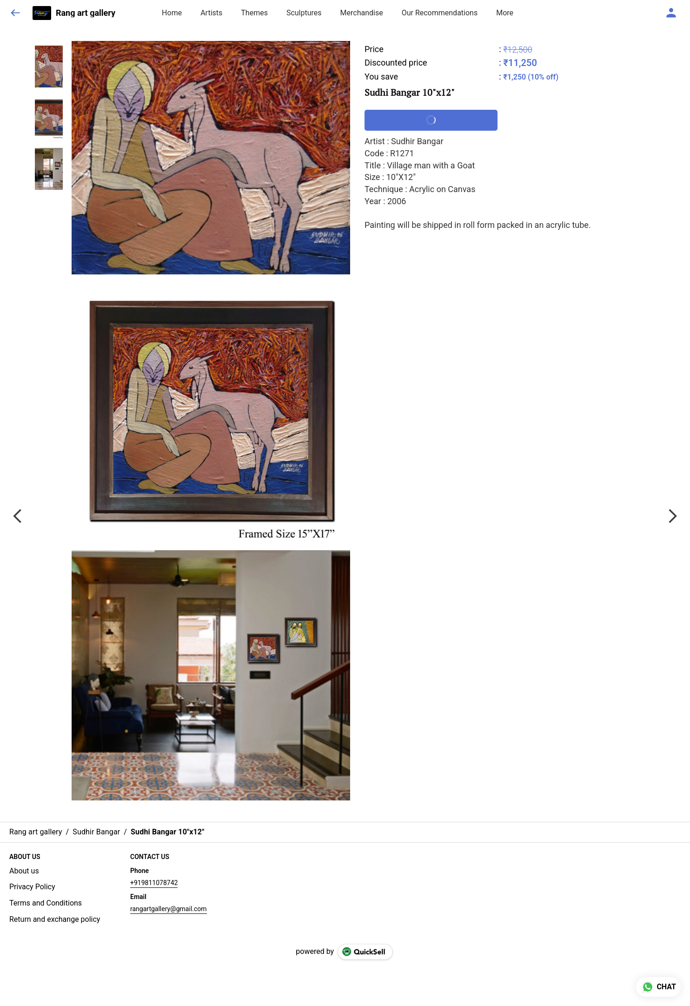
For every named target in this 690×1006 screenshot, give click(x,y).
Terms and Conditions (45, 903)
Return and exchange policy (54, 919)
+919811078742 (154, 882)
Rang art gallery (85, 13)
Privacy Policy (32, 886)
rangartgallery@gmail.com (168, 909)
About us (24, 870)
